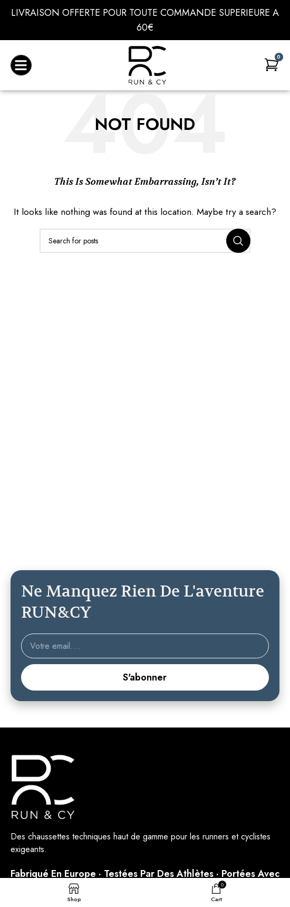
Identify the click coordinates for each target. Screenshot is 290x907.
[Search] (145, 241)
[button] (21, 65)
